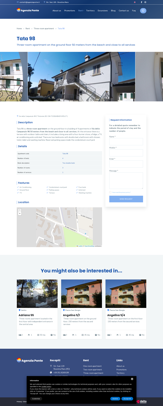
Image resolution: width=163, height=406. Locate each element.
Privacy (19, 402)
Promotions (69, 10)
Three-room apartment (44, 28)
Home (19, 28)
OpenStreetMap (89, 246)
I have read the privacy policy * (121, 192)
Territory (90, 10)
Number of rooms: (24, 168)
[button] (19, 210)
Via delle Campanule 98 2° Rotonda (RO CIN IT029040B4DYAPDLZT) (42, 116)
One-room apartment (92, 366)
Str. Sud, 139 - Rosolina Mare (55, 2)
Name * (112, 136)
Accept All (127, 399)
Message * (113, 171)
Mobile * (113, 148)
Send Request (126, 199)
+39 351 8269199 (61, 372)
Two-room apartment (92, 369)
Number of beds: (23, 158)
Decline (115, 399)
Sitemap (26, 402)
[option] (81, 78)
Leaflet (79, 246)
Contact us (124, 10)
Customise (36, 399)
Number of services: (25, 172)
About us (57, 10)
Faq (134, 10)
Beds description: (24, 163)
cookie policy (46, 386)
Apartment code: (23, 154)
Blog (113, 10)
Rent (80, 10)
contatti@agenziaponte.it (28, 2)
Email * (112, 159)
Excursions (103, 10)
